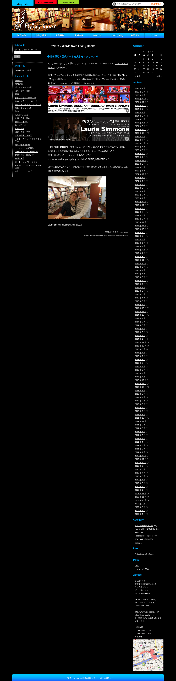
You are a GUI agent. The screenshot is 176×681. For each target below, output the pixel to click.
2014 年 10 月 (140, 315)
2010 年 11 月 (140, 459)
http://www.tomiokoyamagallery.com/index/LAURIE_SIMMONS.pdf (78, 159)
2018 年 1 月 (140, 243)
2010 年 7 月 (140, 473)
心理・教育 (19, 158)
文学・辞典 (19, 129)
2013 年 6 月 (140, 360)
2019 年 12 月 (140, 202)
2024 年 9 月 (140, 109)
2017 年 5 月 (140, 250)
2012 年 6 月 (140, 401)
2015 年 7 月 (140, 287)
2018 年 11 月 (140, 226)
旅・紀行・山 (20, 125)
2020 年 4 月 (140, 191)
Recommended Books (144, 536)
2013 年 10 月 (140, 346)
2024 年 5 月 (140, 119)
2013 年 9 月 (140, 349)
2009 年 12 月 (140, 493)
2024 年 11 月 (140, 102)
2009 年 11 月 (140, 497)
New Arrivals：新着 (23, 70)
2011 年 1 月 (140, 452)
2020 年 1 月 (140, 198)
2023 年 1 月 (140, 157)
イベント (97, 35)
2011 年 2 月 (140, 449)
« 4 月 (137, 76)
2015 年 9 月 (140, 284)
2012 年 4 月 (140, 408)
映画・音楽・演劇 (22, 118)
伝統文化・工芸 (21, 115)
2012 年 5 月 (140, 404)
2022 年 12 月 (140, 160)
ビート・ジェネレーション (26, 162)
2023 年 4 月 (140, 147)
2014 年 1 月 (140, 339)
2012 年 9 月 (140, 390)
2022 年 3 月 (140, 167)
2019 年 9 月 (140, 208)
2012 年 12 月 (140, 380)
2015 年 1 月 (140, 305)
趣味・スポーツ (21, 122)
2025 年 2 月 (140, 95)
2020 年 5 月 (140, 188)
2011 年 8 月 (140, 428)
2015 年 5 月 (140, 294)
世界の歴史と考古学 (23, 135)
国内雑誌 (19, 84)
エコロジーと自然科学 (24, 148)
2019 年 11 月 (140, 205)
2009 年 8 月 (140, 507)
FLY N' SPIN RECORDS (145, 529)
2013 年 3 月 (140, 370)
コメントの (142, 569)
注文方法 (21, 35)
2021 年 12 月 (140, 174)
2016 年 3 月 (140, 277)
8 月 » (159, 76)
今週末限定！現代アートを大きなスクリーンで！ (73, 56)
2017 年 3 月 (140, 257)
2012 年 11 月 (140, 384)
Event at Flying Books (144, 525)
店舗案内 (78, 35)
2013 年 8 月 (140, 353)
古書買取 (59, 35)
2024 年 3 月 (140, 126)
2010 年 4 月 (140, 480)
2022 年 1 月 (140, 171)
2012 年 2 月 (140, 414)
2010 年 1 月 (140, 490)
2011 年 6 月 (140, 435)
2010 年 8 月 (140, 469)
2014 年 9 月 (140, 318)
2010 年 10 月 (140, 462)
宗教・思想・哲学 (22, 132)
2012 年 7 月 (140, 397)
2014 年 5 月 (140, 325)
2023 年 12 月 (140, 130)
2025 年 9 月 (140, 88)
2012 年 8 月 (140, 394)
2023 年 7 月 (140, 140)
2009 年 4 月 (140, 514)
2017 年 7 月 (140, 246)
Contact (135, 35)
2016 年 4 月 (140, 274)
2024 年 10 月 (140, 106)
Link (154, 35)
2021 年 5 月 (140, 178)
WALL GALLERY (142, 539)
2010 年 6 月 (140, 476)
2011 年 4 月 (140, 442)
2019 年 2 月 (140, 219)
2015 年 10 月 (140, 281)
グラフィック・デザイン (25, 98)
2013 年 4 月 (140, 366)
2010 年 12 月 (140, 456)
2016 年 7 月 (140, 270)
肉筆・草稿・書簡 (22, 91)
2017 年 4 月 (140, 253)
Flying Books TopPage (144, 554)
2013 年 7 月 (140, 356)
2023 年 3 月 (140, 150)
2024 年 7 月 (140, 112)
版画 (17, 94)
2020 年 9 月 (140, 184)
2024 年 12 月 (140, 99)
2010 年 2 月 (140, 487)
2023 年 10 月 (140, 133)
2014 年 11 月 (140, 311)
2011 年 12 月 (140, 418)
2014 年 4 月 (140, 329)
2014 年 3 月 (140, 332)
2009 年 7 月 (140, 511)
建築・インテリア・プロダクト (28, 104)
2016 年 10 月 (140, 263)
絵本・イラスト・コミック (26, 101)
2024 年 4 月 (140, 123)
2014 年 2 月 (140, 335)
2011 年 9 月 (140, 425)
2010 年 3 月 (140, 483)
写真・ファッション (23, 108)
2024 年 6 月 (140, 116)
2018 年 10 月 (140, 229)
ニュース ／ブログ (116, 35)
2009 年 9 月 (140, 504)
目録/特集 (40, 35)
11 (157, 62)
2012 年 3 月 (140, 411)
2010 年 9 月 (140, 466)
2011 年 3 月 (140, 445)
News (137, 532)
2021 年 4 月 (140, 181)
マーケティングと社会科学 (26, 152)
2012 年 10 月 (140, 387)
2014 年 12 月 (140, 308)
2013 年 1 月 (140, 377)
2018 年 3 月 (140, 239)
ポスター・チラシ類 (23, 87)
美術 (17, 111)
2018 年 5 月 (140, 236)
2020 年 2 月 (140, 195)
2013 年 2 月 (140, 373)
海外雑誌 (19, 80)
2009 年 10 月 (140, 500)
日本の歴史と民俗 (22, 145)
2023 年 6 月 (140, 143)
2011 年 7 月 (140, 432)
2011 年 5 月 (140, 438)
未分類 (137, 543)
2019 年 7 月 (140, 212)
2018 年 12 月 (140, 222)
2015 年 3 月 (140, 301)
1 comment (124, 232)
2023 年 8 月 (140, 136)
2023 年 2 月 (140, 154)
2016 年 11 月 (140, 260)
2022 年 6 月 (140, 164)
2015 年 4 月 (140, 298)
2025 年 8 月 (140, 92)
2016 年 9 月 (140, 267)
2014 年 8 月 (140, 322)
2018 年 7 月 (140, 233)
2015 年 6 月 (140, 291)
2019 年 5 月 (140, 215)
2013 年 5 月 (140, 363)
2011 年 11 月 (140, 421)
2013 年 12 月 (140, 342)
